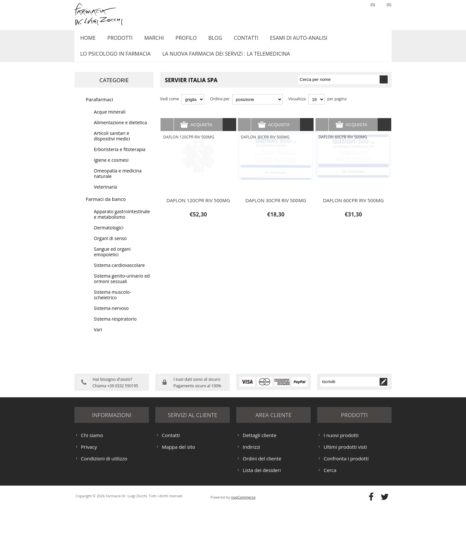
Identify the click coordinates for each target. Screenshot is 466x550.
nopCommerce (243, 539)
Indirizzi (251, 489)
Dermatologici (108, 235)
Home (87, 39)
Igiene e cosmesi (111, 167)
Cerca (330, 512)
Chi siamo (92, 477)
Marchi (150, 39)
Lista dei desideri (262, 512)
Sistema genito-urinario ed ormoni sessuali (122, 286)
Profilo (180, 39)
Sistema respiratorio (115, 326)
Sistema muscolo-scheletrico (112, 302)
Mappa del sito (178, 489)
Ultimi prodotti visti (345, 489)
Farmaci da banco (106, 206)
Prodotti (117, 39)
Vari (98, 337)
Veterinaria (105, 194)
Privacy (89, 489)
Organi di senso (110, 245)
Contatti (237, 39)
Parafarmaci (99, 106)
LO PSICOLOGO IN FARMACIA (114, 59)
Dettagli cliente (259, 477)
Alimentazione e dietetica (120, 129)
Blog (208, 39)
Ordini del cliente (262, 501)
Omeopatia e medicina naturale (117, 180)
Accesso (351, 13)
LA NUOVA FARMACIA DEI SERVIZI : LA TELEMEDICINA (223, 59)
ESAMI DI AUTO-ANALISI (288, 39)
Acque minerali (110, 119)
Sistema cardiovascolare (119, 272)
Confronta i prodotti (346, 501)
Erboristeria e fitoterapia (119, 156)
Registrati (334, 13)
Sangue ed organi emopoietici (112, 259)
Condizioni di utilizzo (104, 501)
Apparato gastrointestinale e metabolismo (122, 221)
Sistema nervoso (111, 315)
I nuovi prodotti (341, 477)
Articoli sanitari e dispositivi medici (112, 143)
